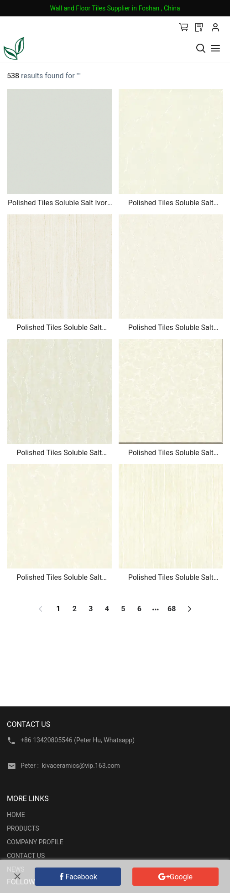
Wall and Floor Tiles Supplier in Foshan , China (115, 8)
